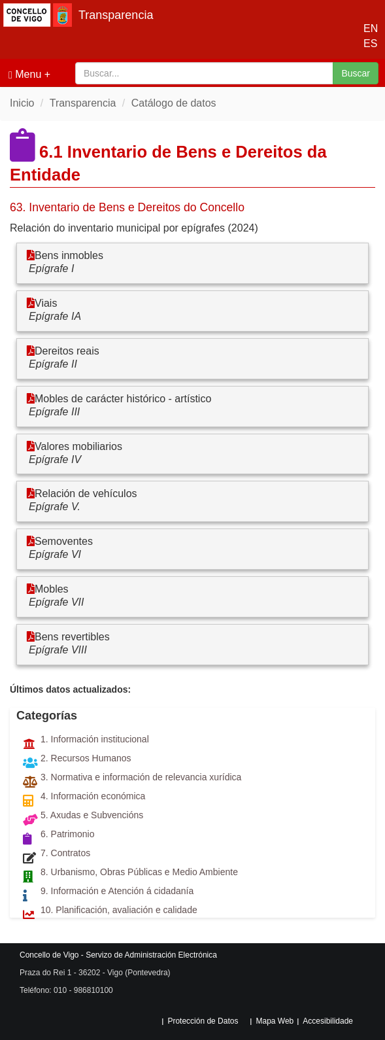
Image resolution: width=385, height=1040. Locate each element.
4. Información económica (93, 796)
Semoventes (64, 541)
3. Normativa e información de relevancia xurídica (141, 777)
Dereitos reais (67, 350)
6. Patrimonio (67, 834)
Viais (46, 303)
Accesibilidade (328, 1021)
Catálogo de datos (173, 103)
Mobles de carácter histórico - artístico (123, 398)
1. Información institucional (95, 739)
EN (367, 28)
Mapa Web (274, 1021)
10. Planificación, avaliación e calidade (119, 910)
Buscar (355, 73)
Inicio (22, 103)
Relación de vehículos (86, 493)
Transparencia (115, 15)
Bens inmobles (69, 255)
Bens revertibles (72, 636)
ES (367, 43)
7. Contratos (65, 853)
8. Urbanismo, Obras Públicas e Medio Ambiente (139, 872)
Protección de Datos (202, 1021)
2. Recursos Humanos (86, 758)
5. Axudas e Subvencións (92, 815)
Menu (24, 74)
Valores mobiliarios (78, 446)
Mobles (52, 589)
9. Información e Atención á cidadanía (117, 891)
